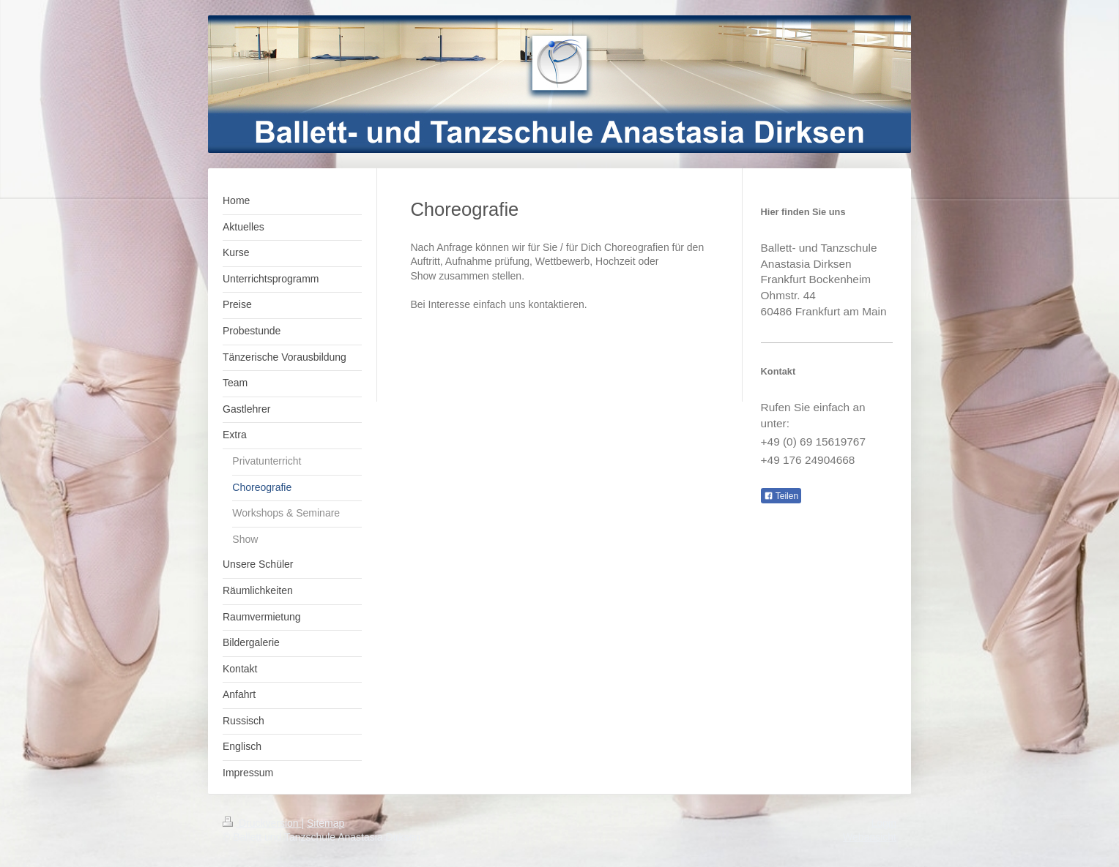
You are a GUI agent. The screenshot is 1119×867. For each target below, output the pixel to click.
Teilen (781, 496)
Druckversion (262, 823)
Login (883, 823)
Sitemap (325, 823)
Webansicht (869, 837)
